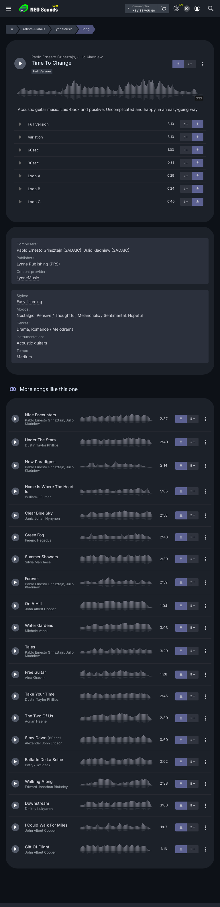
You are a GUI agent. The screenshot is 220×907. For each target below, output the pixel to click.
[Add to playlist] (186, 124)
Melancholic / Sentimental (102, 315)
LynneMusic (28, 277)
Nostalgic (25, 315)
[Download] (198, 124)
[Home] (11, 29)
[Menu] (8, 8)
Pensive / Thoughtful (56, 315)
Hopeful (135, 315)
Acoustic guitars (32, 342)
